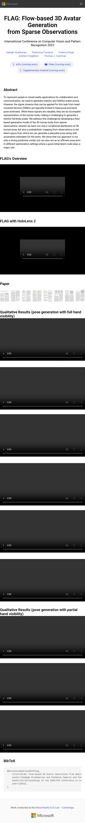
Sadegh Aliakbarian (16, 52)
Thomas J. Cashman (55, 56)
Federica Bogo (66, 52)
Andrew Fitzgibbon (29, 56)
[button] (81, 4)
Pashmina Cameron (42, 52)
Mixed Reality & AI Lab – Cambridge (54, 807)
